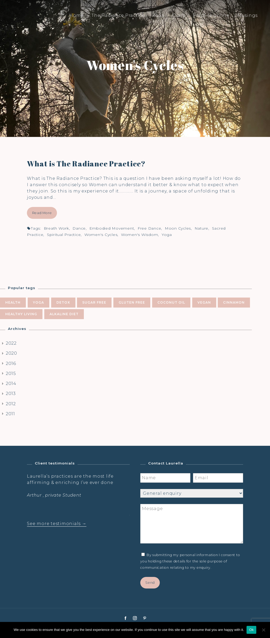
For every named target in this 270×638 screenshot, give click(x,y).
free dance (149, 228)
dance (79, 228)
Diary (178, 15)
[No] (263, 629)
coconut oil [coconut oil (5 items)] (171, 302)
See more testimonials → (56, 523)
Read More (42, 213)
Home (76, 15)
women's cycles (101, 234)
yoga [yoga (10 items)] (38, 302)
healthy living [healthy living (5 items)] (21, 314)
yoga (167, 234)
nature (202, 228)
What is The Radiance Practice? (86, 164)
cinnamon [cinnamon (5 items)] (234, 302)
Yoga (159, 15)
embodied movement (111, 228)
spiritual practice (64, 234)
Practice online (211, 15)
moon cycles (178, 228)
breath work (56, 228)
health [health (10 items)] (13, 302)
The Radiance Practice (118, 15)
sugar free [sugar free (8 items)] (94, 302)
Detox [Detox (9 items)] (63, 302)
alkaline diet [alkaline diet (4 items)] (64, 314)
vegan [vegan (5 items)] (204, 302)
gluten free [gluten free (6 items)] (132, 302)
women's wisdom (139, 234)
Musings (247, 15)
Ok (251, 630)
